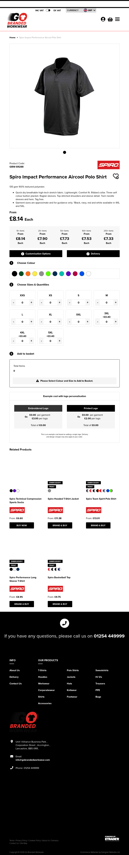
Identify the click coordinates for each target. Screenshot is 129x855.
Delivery (93, 253)
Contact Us (15, 683)
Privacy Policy (21, 840)
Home (12, 37)
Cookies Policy (34, 840)
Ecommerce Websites (89, 852)
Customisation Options (36, 253)
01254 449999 (109, 635)
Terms (11, 840)
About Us (14, 670)
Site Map (23, 843)
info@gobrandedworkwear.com (33, 760)
